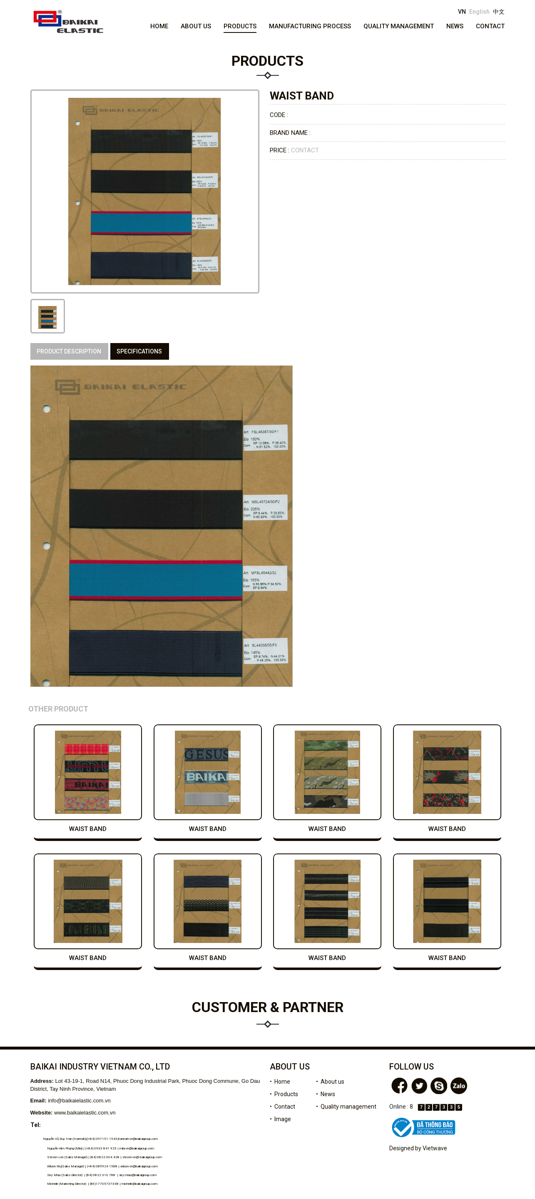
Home (159, 26)
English (479, 11)
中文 (499, 11)
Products (240, 26)
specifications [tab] (139, 351)
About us (196, 26)
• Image (280, 1119)
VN (462, 11)
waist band (88, 829)
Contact (490, 26)
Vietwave (435, 1148)
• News (325, 1094)
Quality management (398, 26)
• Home (280, 1081)
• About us (330, 1081)
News (454, 26)
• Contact (282, 1106)
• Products (284, 1094)
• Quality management (346, 1106)
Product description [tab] (69, 351)
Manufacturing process (310, 26)
